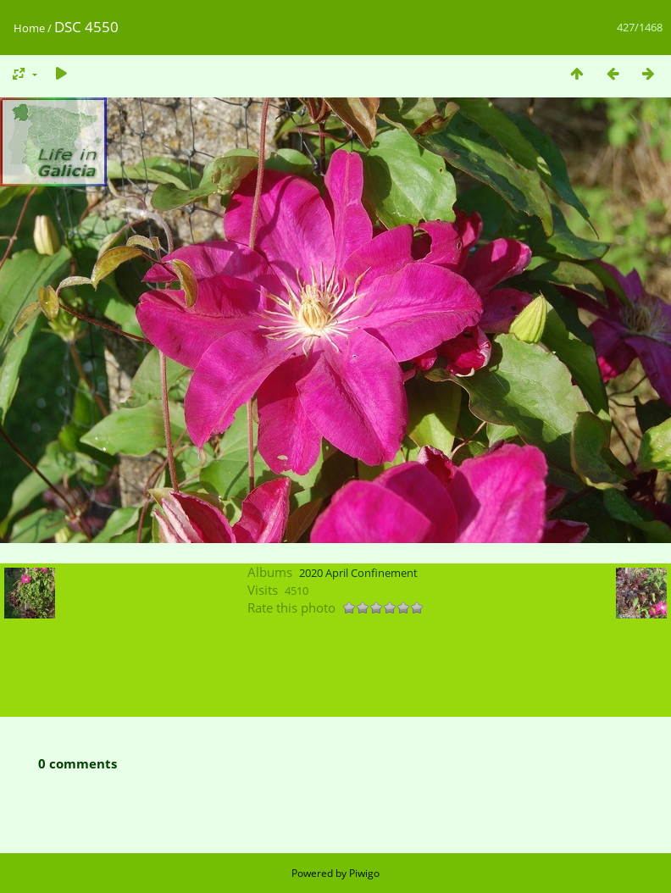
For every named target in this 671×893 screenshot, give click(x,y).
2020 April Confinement (358, 572)
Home (29, 28)
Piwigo (364, 873)
